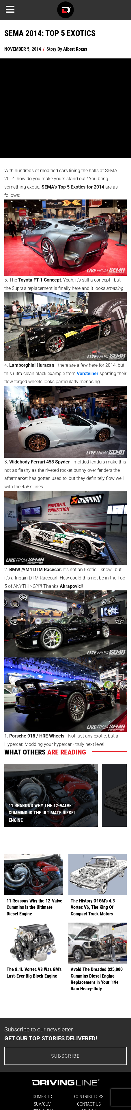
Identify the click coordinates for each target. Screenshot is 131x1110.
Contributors (88, 1096)
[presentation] (114, 795)
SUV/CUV (42, 1104)
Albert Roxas (75, 49)
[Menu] (10, 9)
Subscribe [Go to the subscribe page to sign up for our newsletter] (65, 1056)
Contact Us (89, 1104)
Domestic (42, 1096)
